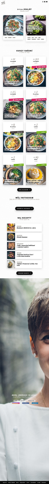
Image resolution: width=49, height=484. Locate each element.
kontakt (22, 401)
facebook (25, 404)
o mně (15, 401)
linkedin (34, 404)
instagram (15, 404)
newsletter (31, 401)
